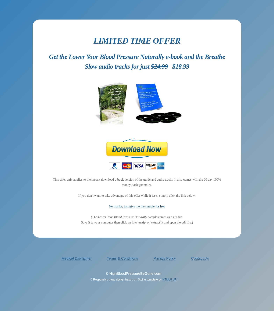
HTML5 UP (170, 279)
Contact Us (200, 258)
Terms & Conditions (122, 258)
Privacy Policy (164, 258)
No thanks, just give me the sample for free (137, 206)
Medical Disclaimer (77, 258)
